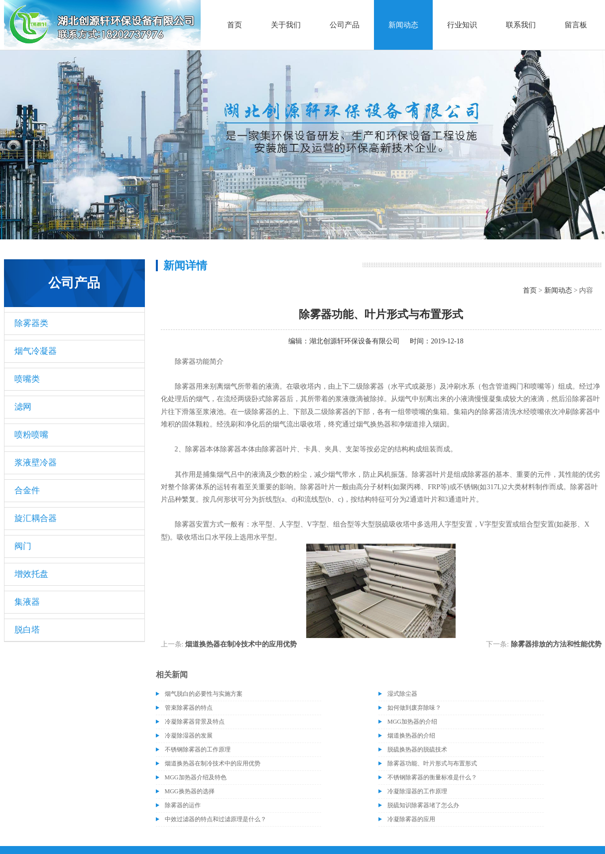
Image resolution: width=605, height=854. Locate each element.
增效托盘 (31, 574)
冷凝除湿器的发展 (189, 735)
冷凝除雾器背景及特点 (195, 721)
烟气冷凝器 (35, 351)
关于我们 (286, 25)
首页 (234, 25)
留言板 (576, 25)
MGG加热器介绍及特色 (196, 777)
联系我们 (521, 25)
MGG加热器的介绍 (412, 721)
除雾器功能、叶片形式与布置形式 (432, 763)
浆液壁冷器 (35, 462)
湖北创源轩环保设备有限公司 (354, 341)
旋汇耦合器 (35, 518)
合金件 (27, 490)
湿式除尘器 (402, 693)
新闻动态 (403, 25)
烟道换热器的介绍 (411, 735)
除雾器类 (31, 323)
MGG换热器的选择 (190, 791)
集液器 (27, 602)
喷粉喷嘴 (31, 434)
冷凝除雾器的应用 (411, 819)
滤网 (22, 407)
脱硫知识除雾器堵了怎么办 (423, 805)
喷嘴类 (27, 379)
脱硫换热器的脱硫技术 (417, 749)
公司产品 (345, 25)
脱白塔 (27, 630)
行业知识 (462, 25)
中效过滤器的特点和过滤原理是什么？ (215, 819)
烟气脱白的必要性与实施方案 (203, 693)
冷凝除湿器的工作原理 (417, 791)
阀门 (22, 546)
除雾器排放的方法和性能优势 (556, 644)
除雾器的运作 (183, 805)
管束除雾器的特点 (189, 707)
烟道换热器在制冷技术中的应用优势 (241, 644)
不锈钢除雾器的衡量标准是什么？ (432, 777)
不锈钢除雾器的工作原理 (198, 749)
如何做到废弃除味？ (414, 707)
